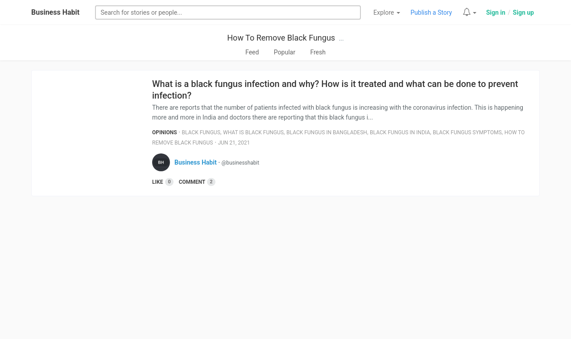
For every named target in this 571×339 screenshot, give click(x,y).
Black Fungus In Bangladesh (326, 132)
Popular (284, 52)
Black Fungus (201, 132)
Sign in (495, 12)
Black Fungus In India (400, 132)
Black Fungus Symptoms (467, 132)
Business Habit (55, 12)
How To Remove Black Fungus (281, 37)
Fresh (318, 52)
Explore (386, 12)
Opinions (164, 132)
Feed (252, 52)
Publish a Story (431, 12)
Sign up (523, 12)
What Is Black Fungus (253, 132)
